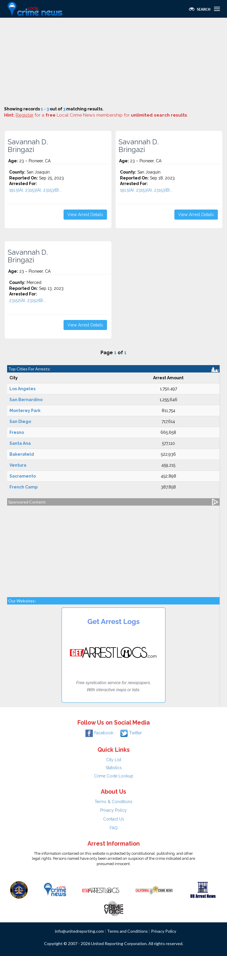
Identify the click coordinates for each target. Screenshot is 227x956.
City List (113, 759)
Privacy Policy (113, 810)
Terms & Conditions (113, 801)
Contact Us (113, 819)
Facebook (99, 733)
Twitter (131, 733)
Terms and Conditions (127, 931)
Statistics (114, 767)
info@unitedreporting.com (79, 931)
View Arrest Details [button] (85, 214)
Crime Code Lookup (113, 776)
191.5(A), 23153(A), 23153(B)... (35, 190)
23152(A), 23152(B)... (27, 300)
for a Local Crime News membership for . (102, 115)
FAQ (114, 828)
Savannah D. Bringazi (28, 146)
